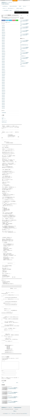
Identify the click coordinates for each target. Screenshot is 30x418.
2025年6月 (3, 43)
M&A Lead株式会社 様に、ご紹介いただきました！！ (21, 12)
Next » (17, 384)
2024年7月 (3, 61)
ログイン (3, 118)
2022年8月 (3, 98)
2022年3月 (3, 106)
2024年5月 (3, 64)
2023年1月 (3, 90)
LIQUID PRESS (25, 415)
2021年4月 (3, 109)
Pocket (14, 20)
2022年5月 (3, 103)
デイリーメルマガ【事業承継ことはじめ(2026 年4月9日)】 (24, 31)
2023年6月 (3, 82)
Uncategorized (4, 114)
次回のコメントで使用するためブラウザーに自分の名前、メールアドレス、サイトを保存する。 (10, 380)
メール (3, 374)
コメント (3, 362)
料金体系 (20, 6)
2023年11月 (3, 74)
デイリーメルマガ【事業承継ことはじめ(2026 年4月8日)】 (24, 35)
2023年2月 (3, 88)
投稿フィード (4, 120)
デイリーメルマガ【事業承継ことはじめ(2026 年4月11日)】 (24, 24)
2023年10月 (3, 75)
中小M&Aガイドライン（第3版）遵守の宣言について (8, 8)
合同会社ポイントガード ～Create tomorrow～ (12, 409)
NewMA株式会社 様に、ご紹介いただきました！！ (20, 10)
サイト (2, 376)
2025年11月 (3, 35)
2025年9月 (3, 38)
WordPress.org (4, 123)
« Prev (3, 384)
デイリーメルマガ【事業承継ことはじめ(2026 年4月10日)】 (24, 28)
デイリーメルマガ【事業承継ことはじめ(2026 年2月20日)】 (24, 41)
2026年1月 (3, 32)
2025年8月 (3, 40)
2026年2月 (3, 30)
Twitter (7, 20)
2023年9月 (3, 77)
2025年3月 (3, 48)
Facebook (3, 20)
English (26, 0)
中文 (27, 0)
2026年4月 (3, 27)
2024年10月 (3, 56)
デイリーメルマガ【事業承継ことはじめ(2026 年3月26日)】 (24, 48)
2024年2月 (3, 69)
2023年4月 (3, 85)
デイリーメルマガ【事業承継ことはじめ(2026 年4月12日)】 (24, 21)
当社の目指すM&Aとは (5, 6)
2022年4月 (3, 104)
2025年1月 (3, 51)
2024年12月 (3, 53)
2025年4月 (3, 46)
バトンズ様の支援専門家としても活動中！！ (7, 10)
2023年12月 (3, 72)
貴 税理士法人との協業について (20, 8)
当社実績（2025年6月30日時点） (13, 6)
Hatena (11, 20)
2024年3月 (3, 67)
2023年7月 (3, 80)
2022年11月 (3, 93)
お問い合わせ (24, 6)
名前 (3, 372)
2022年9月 (3, 96)
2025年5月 (3, 45)
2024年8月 (3, 59)
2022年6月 (3, 101)
